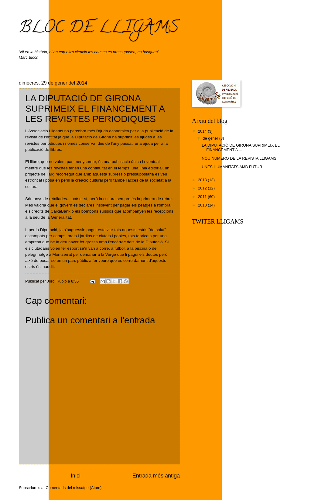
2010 (203, 205)
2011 (203, 196)
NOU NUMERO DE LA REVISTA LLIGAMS (239, 158)
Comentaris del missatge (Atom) (73, 487)
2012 (203, 188)
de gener (211, 138)
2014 (203, 131)
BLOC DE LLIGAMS (99, 28)
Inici (75, 476)
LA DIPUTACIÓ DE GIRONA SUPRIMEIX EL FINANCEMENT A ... (240, 147)
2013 (203, 180)
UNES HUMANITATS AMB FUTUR (232, 167)
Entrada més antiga (156, 476)
